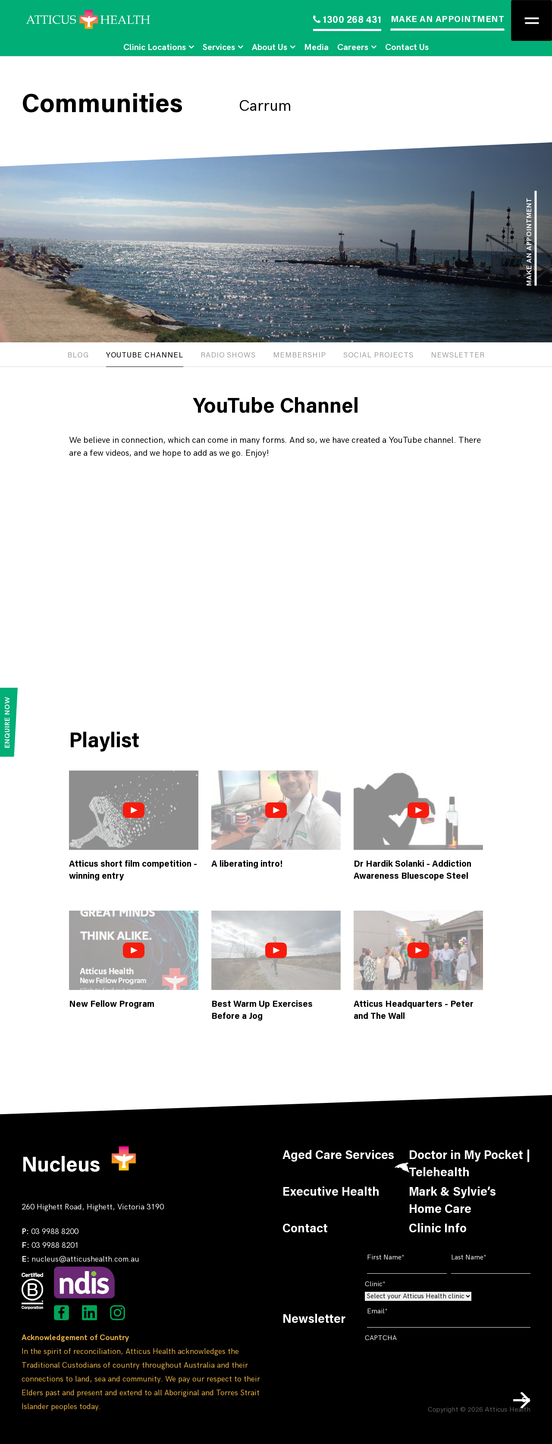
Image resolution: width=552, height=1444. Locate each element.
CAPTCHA (381, 1338)
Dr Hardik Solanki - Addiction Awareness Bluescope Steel (412, 870)
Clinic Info (438, 1229)
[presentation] (430, 1362)
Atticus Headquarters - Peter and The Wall (414, 1010)
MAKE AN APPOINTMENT (448, 20)
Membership (299, 356)
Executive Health (331, 1193)
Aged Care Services (338, 1156)
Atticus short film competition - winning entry (133, 870)
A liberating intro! (246, 864)
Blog (78, 356)
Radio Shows (228, 356)
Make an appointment (529, 241)
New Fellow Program (111, 1004)
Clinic (388, 1284)
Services (219, 47)
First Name (399, 1257)
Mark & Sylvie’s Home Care (452, 1201)
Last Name (482, 1257)
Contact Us (407, 47)
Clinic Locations (154, 47)
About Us (269, 47)
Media (316, 47)
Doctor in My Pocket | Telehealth (469, 1164)
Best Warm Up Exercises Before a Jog (262, 1010)
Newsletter (458, 356)
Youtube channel (144, 356)
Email (390, 1311)
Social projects (378, 356)
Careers (352, 47)
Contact (305, 1229)
